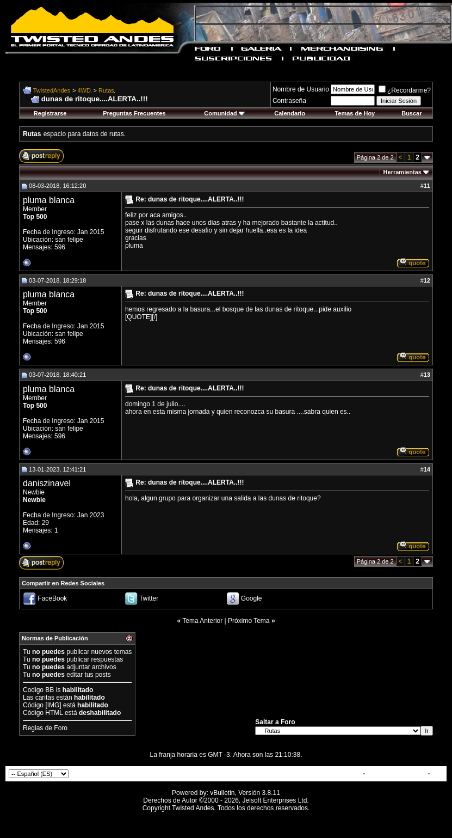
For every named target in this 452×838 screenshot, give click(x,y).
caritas (44, 697)
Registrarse (50, 113)
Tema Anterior (202, 621)
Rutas (106, 90)
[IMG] (53, 705)
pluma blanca (49, 200)
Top (437, 774)
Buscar (411, 113)
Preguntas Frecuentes (134, 113)
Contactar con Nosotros (324, 774)
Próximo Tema (248, 621)
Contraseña (289, 101)
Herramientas (402, 172)
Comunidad (224, 113)
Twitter (148, 599)
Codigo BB (38, 690)
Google (251, 599)
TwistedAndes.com (396, 774)
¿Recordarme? (405, 90)
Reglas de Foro (45, 728)
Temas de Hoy (355, 113)
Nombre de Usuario (301, 89)
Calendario (289, 113)
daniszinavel (47, 483)
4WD (84, 90)
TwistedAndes (51, 90)
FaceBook (52, 599)
